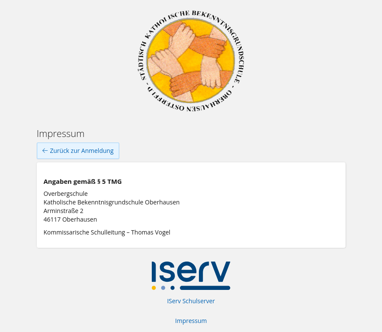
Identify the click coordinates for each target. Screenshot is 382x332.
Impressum (191, 321)
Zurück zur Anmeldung (78, 150)
